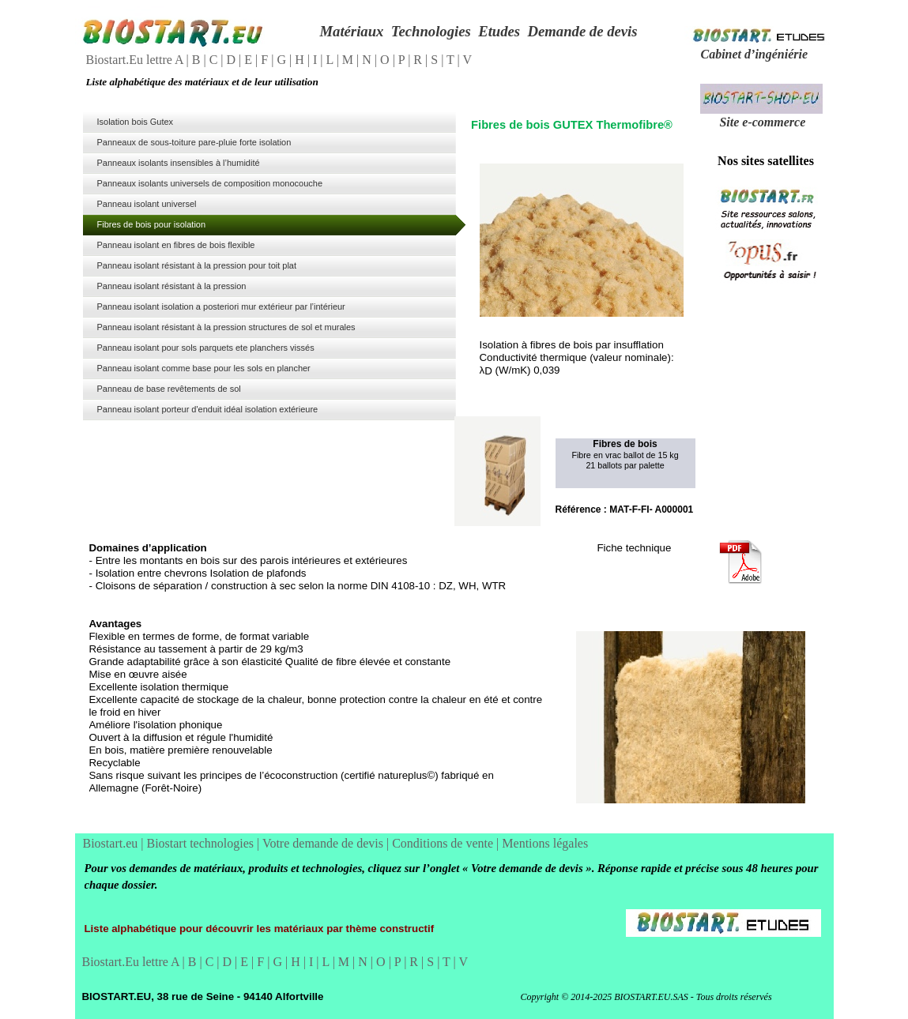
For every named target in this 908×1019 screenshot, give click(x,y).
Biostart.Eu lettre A (136, 59)
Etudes (499, 31)
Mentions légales (545, 843)
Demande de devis (582, 31)
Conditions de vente (444, 843)
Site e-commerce (762, 122)
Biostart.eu (112, 843)
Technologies (431, 31)
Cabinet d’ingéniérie (754, 54)
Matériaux (351, 31)
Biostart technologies (201, 843)
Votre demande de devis (324, 843)
